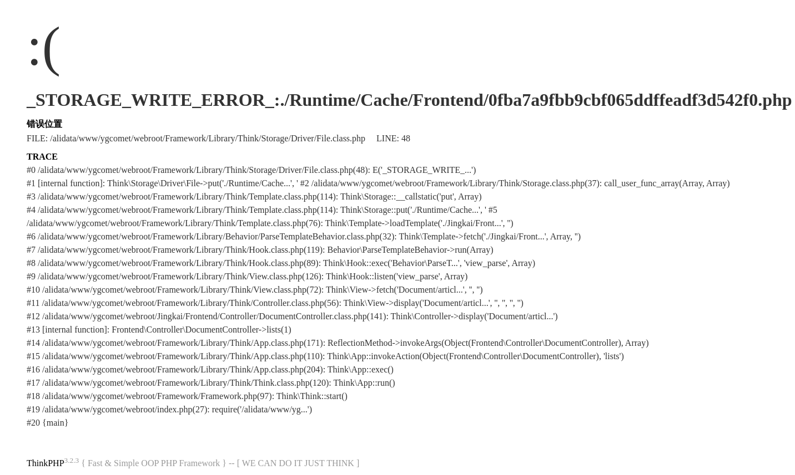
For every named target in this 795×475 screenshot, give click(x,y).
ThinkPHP (45, 463)
